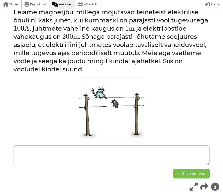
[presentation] (22, 28)
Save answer (191, 173)
